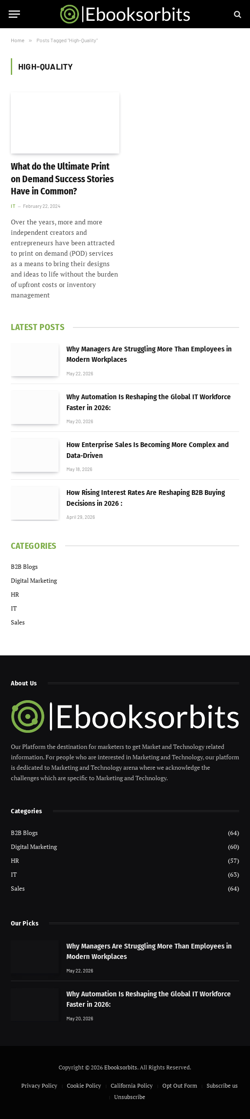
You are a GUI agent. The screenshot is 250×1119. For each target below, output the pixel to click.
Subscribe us (222, 1085)
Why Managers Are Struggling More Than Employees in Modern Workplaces (149, 354)
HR (15, 594)
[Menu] (14, 14)
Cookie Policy (84, 1085)
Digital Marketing (34, 580)
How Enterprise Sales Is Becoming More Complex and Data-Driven (147, 450)
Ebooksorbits (120, 1067)
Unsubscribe (129, 1097)
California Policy (132, 1085)
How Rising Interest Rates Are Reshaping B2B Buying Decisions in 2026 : (145, 498)
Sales (18, 622)
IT (13, 206)
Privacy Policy (39, 1085)
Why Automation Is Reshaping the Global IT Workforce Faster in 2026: (148, 402)
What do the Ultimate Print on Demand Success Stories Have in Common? (62, 179)
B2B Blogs (24, 566)
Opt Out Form (179, 1085)
